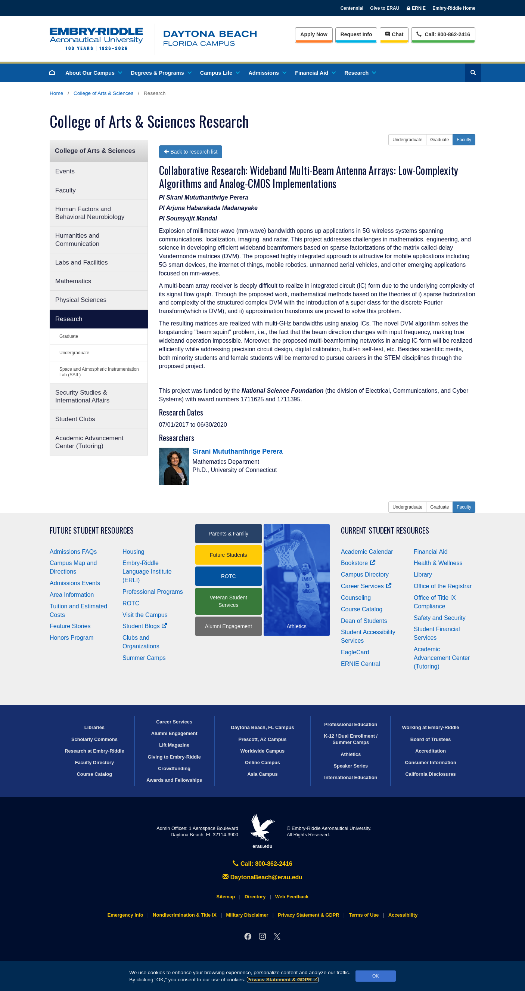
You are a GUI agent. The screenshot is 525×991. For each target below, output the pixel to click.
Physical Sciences (80, 299)
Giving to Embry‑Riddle (174, 757)
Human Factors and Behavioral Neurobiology (89, 213)
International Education (350, 777)
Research (359, 73)
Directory (255, 896)
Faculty (65, 190)
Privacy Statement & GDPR (283, 979)
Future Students (228, 555)
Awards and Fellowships (174, 780)
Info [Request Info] (356, 34)
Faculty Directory (94, 762)
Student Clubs (75, 419)
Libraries (94, 727)
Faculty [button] (464, 139)
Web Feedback (291, 896)
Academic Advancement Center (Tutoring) (89, 442)
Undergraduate (74, 352)
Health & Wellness (438, 563)
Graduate (68, 336)
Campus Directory (365, 574)
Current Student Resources (385, 530)
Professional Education (350, 724)
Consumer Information (430, 762)
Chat (394, 34)
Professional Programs (152, 592)
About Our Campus (93, 73)
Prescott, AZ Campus (263, 739)
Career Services (366, 586)
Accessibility (402, 915)
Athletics (351, 754)
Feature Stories (70, 626)
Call (443, 33)
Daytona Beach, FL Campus (262, 727)
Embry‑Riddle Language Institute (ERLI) (147, 571)
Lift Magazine (174, 745)
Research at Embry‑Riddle (94, 751)
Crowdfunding (174, 768)
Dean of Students (364, 621)
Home (56, 93)
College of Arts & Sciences (103, 93)
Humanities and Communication (77, 239)
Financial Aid (315, 73)
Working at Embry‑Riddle (430, 727)
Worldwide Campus (262, 751)
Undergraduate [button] (407, 139)
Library (423, 574)
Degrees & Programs (160, 73)
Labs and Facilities (81, 262)
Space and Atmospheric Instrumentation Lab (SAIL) (99, 372)
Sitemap (226, 896)
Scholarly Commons (94, 739)
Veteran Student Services (228, 601)
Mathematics (73, 281)
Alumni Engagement (228, 626)
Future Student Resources (92, 530)
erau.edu (262, 831)
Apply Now (313, 34)
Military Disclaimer (247, 915)
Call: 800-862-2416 (262, 864)
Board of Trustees (430, 739)
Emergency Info (125, 915)
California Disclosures (431, 774)
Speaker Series (350, 766)
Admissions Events (75, 583)
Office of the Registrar (443, 586)
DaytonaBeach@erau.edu (262, 877)
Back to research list (191, 152)
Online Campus (262, 762)
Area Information (72, 595)
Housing (133, 552)
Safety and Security (440, 618)
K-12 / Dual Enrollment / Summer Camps (351, 739)
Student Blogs (144, 626)
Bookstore (358, 563)
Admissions (267, 73)
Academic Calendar (367, 552)
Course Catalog (361, 609)
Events (65, 171)
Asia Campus (262, 774)
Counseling (356, 598)
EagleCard (355, 652)
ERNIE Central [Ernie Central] (360, 664)
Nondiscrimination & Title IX (184, 915)
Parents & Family (228, 534)
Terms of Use (364, 915)
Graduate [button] (439, 139)
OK (375, 976)
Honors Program (71, 638)
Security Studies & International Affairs (82, 396)
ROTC (130, 603)
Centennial (352, 8)
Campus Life (219, 73)
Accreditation (430, 751)
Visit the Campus (145, 615)
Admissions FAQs (73, 552)
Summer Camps (144, 658)
